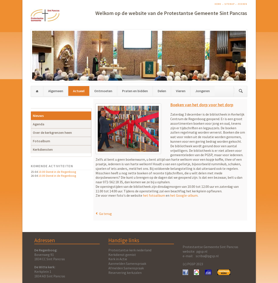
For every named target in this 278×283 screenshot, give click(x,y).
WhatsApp (107, 204)
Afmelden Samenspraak (126, 268)
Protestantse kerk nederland (129, 250)
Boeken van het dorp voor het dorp (201, 104)
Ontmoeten (103, 91)
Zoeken (242, 4)
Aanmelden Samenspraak (127, 263)
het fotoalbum (154, 195)
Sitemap (229, 4)
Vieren (180, 91)
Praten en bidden (135, 91)
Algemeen (55, 91)
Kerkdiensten (43, 149)
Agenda (38, 124)
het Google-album (184, 195)
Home (218, 4)
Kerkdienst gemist (122, 254)
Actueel (78, 91)
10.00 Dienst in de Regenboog (57, 172)
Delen (162, 91)
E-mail (102, 204)
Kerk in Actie (117, 259)
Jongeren (202, 91)
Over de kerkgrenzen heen (52, 132)
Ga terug (105, 213)
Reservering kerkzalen (125, 272)
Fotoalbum (41, 141)
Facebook (97, 204)
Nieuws (38, 115)
